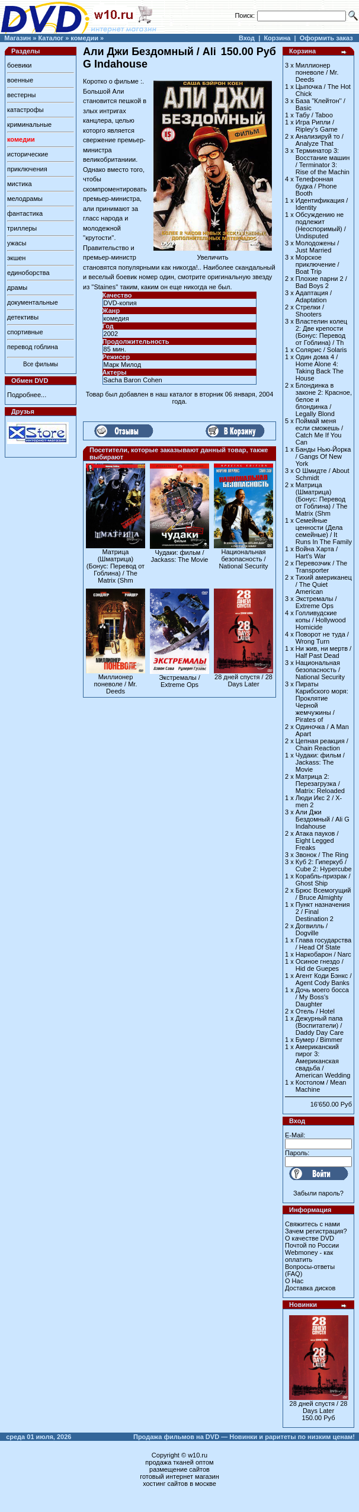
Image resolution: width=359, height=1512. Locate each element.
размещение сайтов (179, 1469)
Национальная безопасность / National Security (243, 559)
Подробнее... (26, 394)
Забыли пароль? (318, 1193)
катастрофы (25, 109)
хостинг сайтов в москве (179, 1483)
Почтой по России (312, 1245)
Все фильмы (40, 364)
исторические (27, 154)
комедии (84, 37)
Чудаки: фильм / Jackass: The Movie (179, 556)
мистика (19, 183)
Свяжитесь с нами (312, 1223)
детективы (23, 317)
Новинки (303, 1304)
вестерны (21, 94)
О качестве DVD (309, 1238)
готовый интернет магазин (179, 1476)
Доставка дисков (310, 1288)
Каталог (50, 37)
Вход (247, 37)
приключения (27, 168)
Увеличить (212, 254)
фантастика (25, 213)
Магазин (17, 37)
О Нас (294, 1280)
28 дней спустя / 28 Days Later (243, 680)
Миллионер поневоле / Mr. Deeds (115, 684)
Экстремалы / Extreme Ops (179, 681)
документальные (32, 302)
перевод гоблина (32, 346)
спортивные (25, 331)
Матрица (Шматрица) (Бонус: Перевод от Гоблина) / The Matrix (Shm (115, 566)
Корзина (277, 37)
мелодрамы (25, 198)
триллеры (22, 228)
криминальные (29, 124)
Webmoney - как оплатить (309, 1256)
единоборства (28, 272)
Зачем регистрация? (316, 1231)
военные (20, 80)
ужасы (17, 243)
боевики (19, 65)
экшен (16, 257)
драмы (17, 287)
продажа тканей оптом (179, 1462)
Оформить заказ (326, 37)
